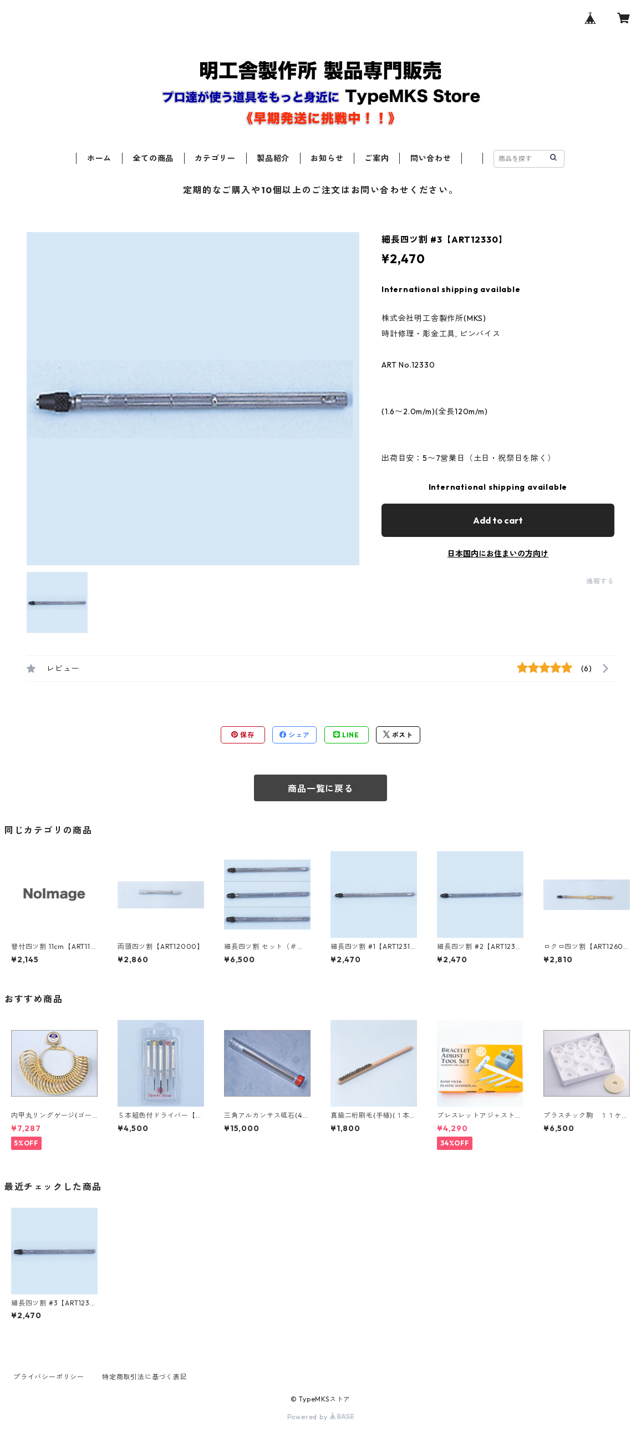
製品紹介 (273, 158)
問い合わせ (430, 158)
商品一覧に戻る (320, 788)
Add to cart (498, 520)
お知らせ (327, 158)
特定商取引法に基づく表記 (144, 1377)
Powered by (320, 1417)
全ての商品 (153, 158)
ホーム (99, 158)
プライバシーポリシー (48, 1377)
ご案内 (376, 158)
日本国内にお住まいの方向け (497, 554)
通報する (600, 581)
